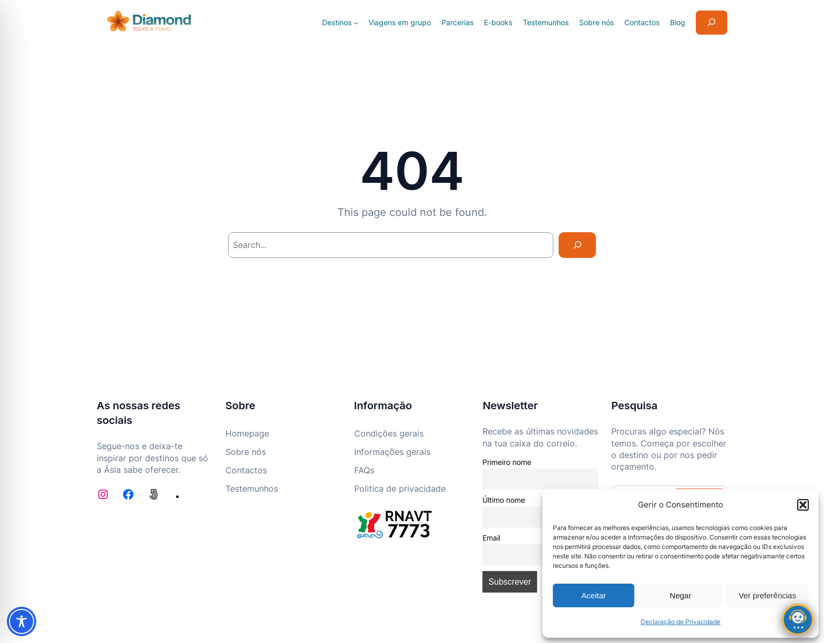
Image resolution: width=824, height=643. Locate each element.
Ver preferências (767, 595)
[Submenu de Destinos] (356, 22)
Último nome (503, 499)
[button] (803, 505)
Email (491, 537)
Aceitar (593, 595)
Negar (681, 595)
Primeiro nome (506, 462)
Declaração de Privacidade (680, 622)
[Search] (577, 245)
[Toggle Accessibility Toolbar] (21, 621)
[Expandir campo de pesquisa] (711, 23)
